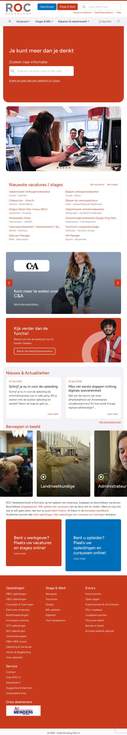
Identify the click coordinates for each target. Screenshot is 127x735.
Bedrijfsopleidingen (17, 615)
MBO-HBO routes (16, 641)
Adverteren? (13, 682)
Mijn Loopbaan (93, 609)
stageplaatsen (29, 506)
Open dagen (92, 599)
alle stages (112, 184)
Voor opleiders (14, 657)
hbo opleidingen (63, 514)
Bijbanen (51, 615)
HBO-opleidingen (16, 599)
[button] (58, 168)
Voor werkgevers (55, 620)
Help (118, 12)
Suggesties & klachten (19, 687)
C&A (18, 296)
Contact (11, 672)
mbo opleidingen (43, 514)
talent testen (58, 510)
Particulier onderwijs (18, 609)
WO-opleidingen (15, 631)
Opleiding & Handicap (18, 646)
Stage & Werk (67, 6)
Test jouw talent (94, 620)
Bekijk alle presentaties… (26, 304)
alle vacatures (97, 184)
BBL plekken (46, 506)
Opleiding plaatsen (103, 12)
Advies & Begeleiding (18, 652)
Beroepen (51, 593)
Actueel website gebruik (99, 631)
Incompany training (17, 620)
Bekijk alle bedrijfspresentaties (35, 351)
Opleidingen (47, 6)
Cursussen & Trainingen (19, 604)
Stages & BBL (43, 21)
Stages (50, 604)
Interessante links (16, 693)
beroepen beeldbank (97, 510)
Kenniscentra (93, 593)
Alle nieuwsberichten (110, 422)
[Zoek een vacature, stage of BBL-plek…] (41, 71)
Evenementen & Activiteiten (102, 604)
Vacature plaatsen (82, 12)
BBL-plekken (53, 609)
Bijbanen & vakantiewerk (72, 21)
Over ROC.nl (13, 677)
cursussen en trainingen (91, 514)
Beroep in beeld (94, 625)
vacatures (63, 506)
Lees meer (53, 414)
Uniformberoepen (16, 636)
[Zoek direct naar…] (100, 6)
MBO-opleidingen (16, 593)
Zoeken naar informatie (28, 62)
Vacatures (22, 21)
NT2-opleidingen (16, 625)
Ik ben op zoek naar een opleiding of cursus (34, 80)
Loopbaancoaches (96, 615)
